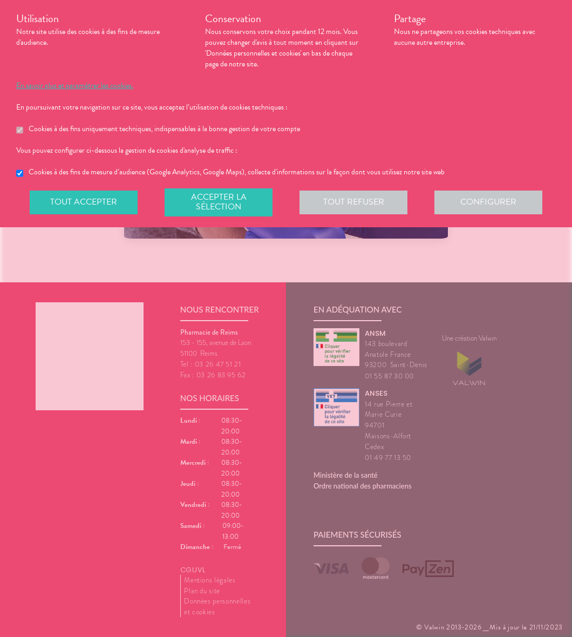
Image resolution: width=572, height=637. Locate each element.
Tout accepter (83, 201)
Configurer (488, 201)
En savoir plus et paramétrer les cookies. (74, 85)
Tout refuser (353, 201)
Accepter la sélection (219, 202)
